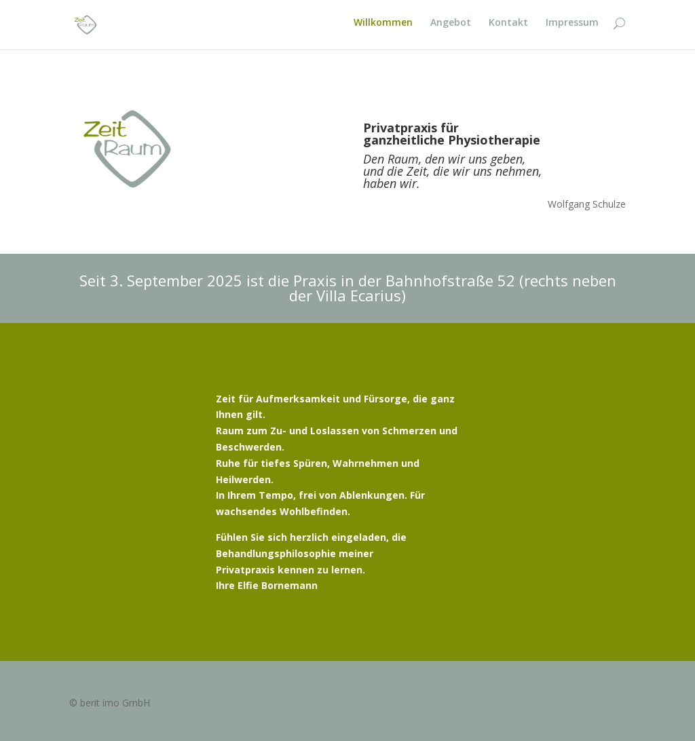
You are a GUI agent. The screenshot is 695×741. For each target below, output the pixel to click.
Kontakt (508, 27)
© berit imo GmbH (109, 702)
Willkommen (383, 27)
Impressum (572, 27)
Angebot (450, 27)
